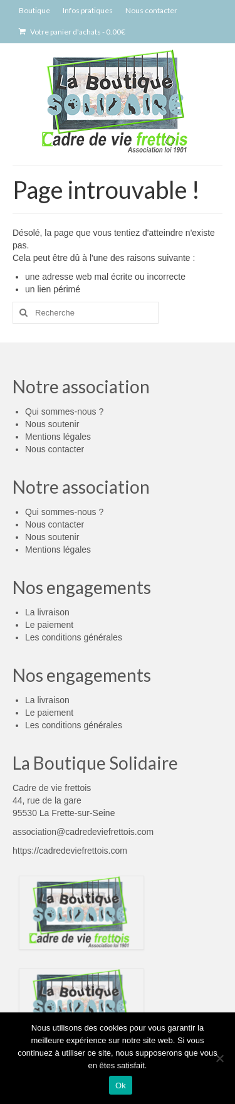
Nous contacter (54, 449)
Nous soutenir (52, 424)
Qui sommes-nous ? (64, 411)
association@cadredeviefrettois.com (83, 832)
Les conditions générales (73, 637)
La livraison (47, 612)
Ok (120, 1085)
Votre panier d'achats (72, 31)
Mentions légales (58, 437)
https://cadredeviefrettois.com (70, 851)
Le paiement (49, 625)
